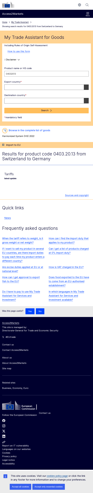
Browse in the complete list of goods (29, 130)
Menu (88, 14)
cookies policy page (57, 476)
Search (87, 4)
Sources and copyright (77, 195)
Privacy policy (9, 456)
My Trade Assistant (20, 22)
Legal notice (8, 460)
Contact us (45, 413)
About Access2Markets (14, 363)
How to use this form (17, 51)
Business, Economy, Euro (15, 388)
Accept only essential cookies (49, 487)
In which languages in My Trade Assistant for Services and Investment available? (66, 295)
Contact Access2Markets (15, 350)
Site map (6, 368)
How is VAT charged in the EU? (66, 267)
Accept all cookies (20, 487)
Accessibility (8, 463)
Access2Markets (10, 323)
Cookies (6, 452)
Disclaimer (12, 59)
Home (4, 22)
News (7, 218)
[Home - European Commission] (21, 406)
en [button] (79, 4)
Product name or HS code (18, 68)
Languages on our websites (16, 449)
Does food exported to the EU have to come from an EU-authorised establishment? (69, 281)
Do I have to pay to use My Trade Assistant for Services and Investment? (21, 295)
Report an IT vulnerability (15, 445)
